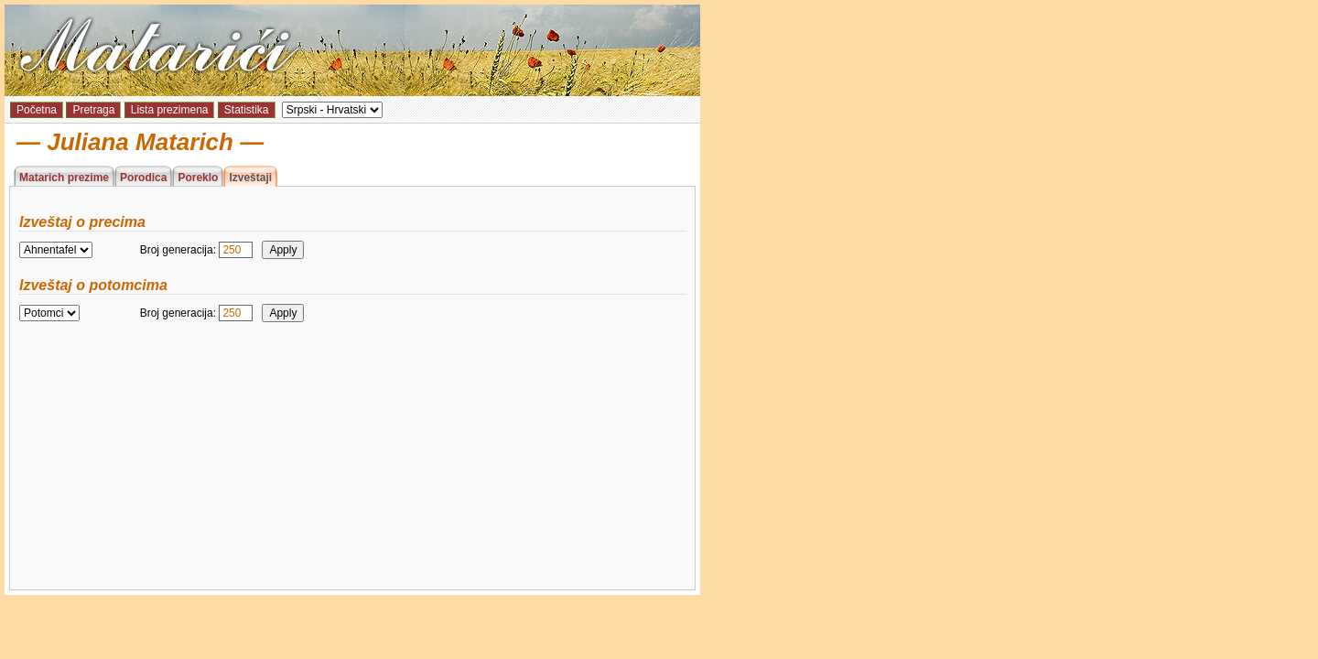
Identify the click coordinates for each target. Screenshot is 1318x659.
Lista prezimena (170, 109)
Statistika (246, 109)
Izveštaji (250, 177)
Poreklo (198, 177)
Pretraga (93, 109)
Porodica (143, 177)
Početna (36, 109)
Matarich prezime (64, 177)
